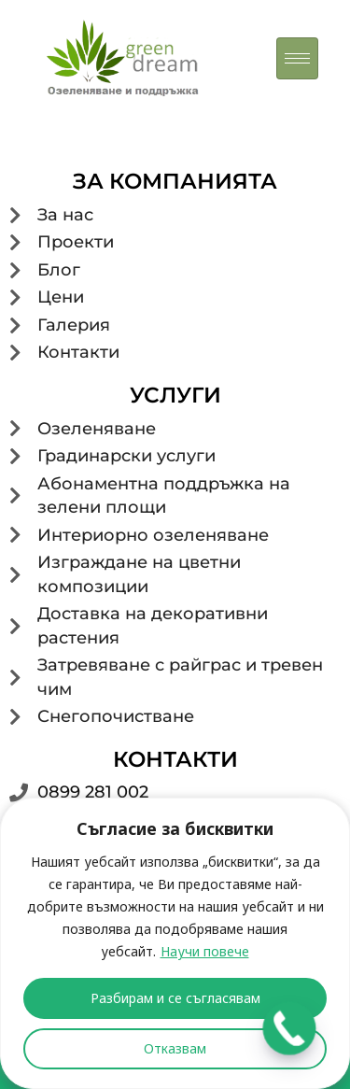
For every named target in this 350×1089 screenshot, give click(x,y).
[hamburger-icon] (297, 58)
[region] (175, 943)
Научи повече (205, 951)
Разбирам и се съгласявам (175, 998)
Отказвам (175, 1048)
